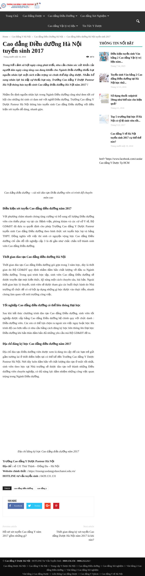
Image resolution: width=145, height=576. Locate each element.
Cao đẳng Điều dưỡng (89, 566)
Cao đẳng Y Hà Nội (38, 566)
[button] (137, 21)
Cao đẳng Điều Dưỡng (62, 15)
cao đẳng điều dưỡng (23, 488)
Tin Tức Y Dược (92, 25)
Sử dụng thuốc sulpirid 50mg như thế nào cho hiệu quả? (126, 99)
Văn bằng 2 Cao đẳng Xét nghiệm (82, 570)
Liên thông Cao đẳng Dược (64, 574)
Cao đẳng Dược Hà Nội (14, 566)
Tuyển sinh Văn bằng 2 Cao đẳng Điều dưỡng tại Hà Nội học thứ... (126, 78)
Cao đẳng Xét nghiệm (113, 566)
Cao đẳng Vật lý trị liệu (63, 25)
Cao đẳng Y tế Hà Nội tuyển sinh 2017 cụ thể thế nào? (126, 137)
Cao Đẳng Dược (34, 15)
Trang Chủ (12, 15)
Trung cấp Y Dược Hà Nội (63, 566)
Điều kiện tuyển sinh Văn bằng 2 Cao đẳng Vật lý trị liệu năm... (126, 57)
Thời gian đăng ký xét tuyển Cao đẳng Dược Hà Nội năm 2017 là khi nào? (73, 535)
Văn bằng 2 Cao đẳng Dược (35, 574)
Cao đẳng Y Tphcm (90, 574)
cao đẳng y (42, 488)
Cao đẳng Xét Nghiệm (94, 15)
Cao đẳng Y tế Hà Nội (112, 574)
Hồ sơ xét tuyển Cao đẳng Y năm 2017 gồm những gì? (22, 533)
